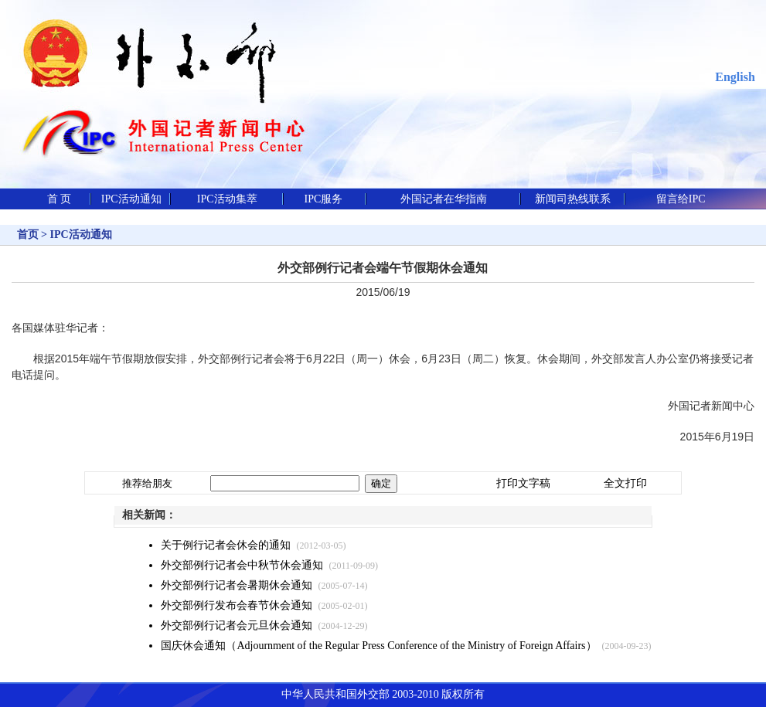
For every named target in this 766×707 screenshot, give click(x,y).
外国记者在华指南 (443, 199)
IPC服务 (324, 199)
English (735, 76)
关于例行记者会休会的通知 (226, 545)
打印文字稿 (523, 483)
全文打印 (625, 483)
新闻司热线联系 (573, 199)
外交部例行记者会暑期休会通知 (236, 585)
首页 (28, 234)
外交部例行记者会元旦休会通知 (236, 625)
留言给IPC (681, 199)
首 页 (59, 199)
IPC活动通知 (131, 199)
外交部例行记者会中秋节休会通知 (242, 565)
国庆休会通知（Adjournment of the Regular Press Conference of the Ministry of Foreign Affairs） (378, 645)
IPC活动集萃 (227, 199)
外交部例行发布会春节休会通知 (236, 605)
